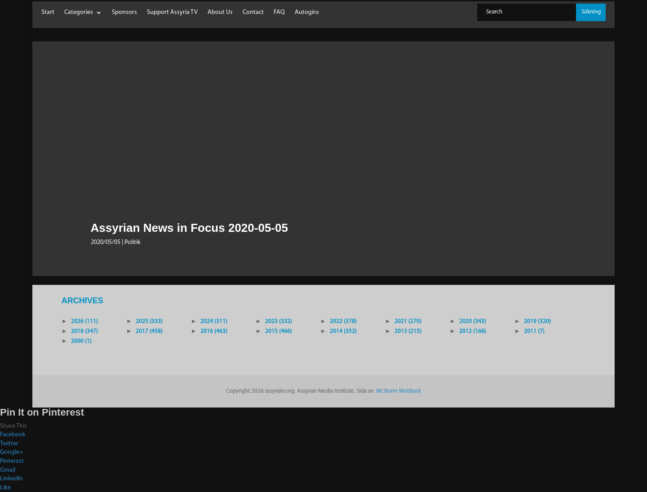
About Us (220, 12)
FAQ (279, 12)
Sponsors (124, 12)
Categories (78, 12)
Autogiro (307, 12)
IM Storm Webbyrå (398, 391)
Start (47, 12)
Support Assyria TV (172, 12)
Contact (253, 12)
